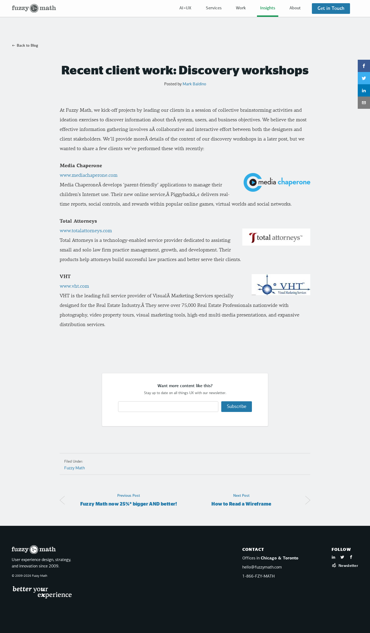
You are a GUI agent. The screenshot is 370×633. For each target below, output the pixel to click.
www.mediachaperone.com (89, 175)
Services (214, 8)
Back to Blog (27, 45)
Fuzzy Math (74, 468)
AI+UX (185, 8)
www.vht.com (74, 286)
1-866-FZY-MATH (258, 576)
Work (241, 8)
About (295, 8)
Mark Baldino (194, 84)
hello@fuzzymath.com (262, 567)
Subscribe (236, 406)
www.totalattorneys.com (86, 231)
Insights (267, 8)
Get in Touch (330, 8)
